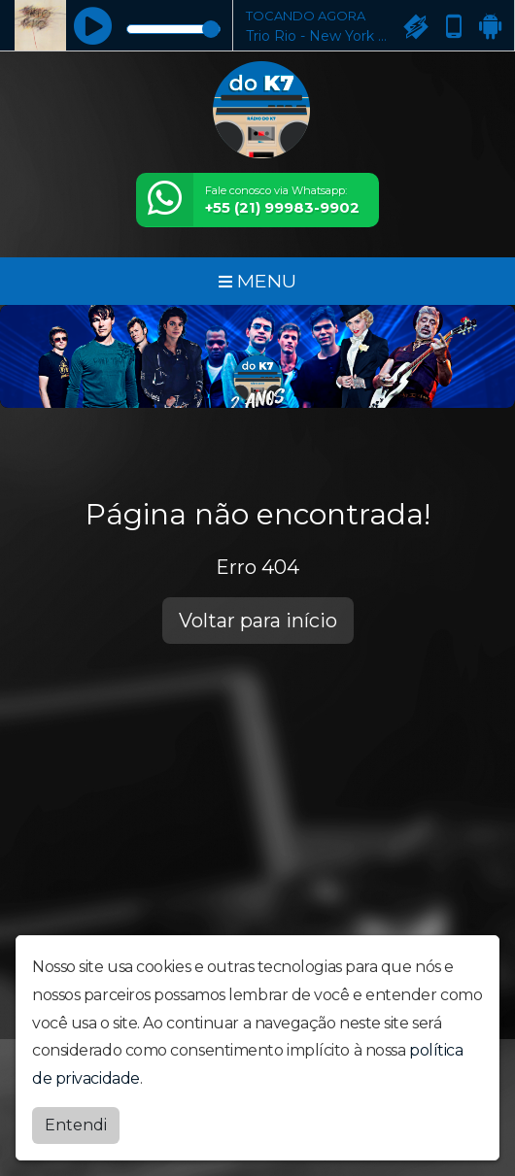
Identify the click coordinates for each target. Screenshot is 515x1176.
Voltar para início (258, 620)
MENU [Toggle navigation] (257, 280)
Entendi (76, 1122)
